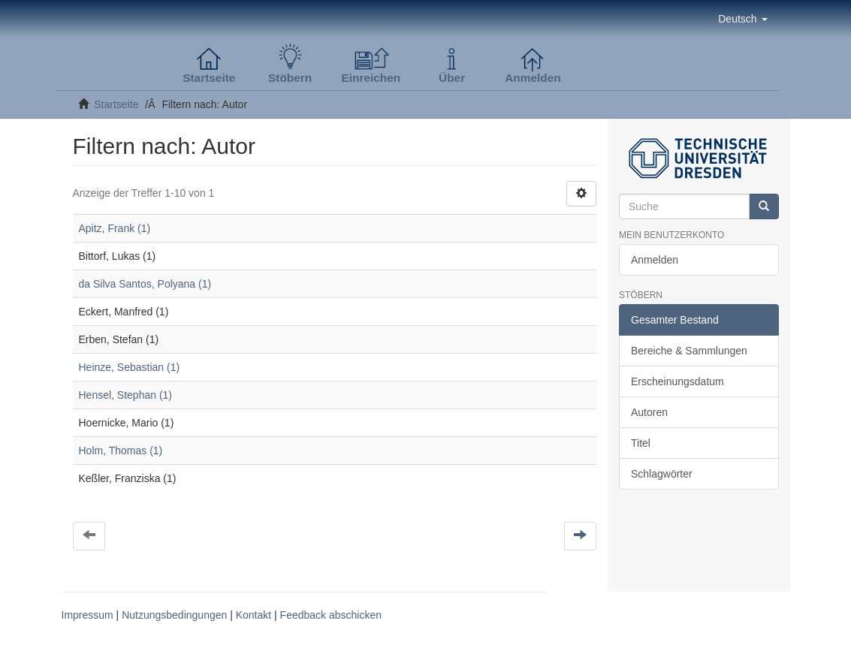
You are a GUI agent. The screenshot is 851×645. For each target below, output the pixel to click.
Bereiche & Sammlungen (689, 351)
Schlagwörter (662, 474)
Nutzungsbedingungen (174, 615)
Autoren (649, 412)
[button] (742, 19)
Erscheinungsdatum (677, 381)
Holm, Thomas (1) (121, 451)
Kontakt (253, 615)
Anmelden (654, 260)
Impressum (87, 615)
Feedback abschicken (331, 615)
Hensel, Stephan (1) (126, 395)
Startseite (116, 104)
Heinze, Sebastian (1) (129, 367)
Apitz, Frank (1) (115, 228)
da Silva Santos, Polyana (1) (145, 284)
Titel (640, 443)
